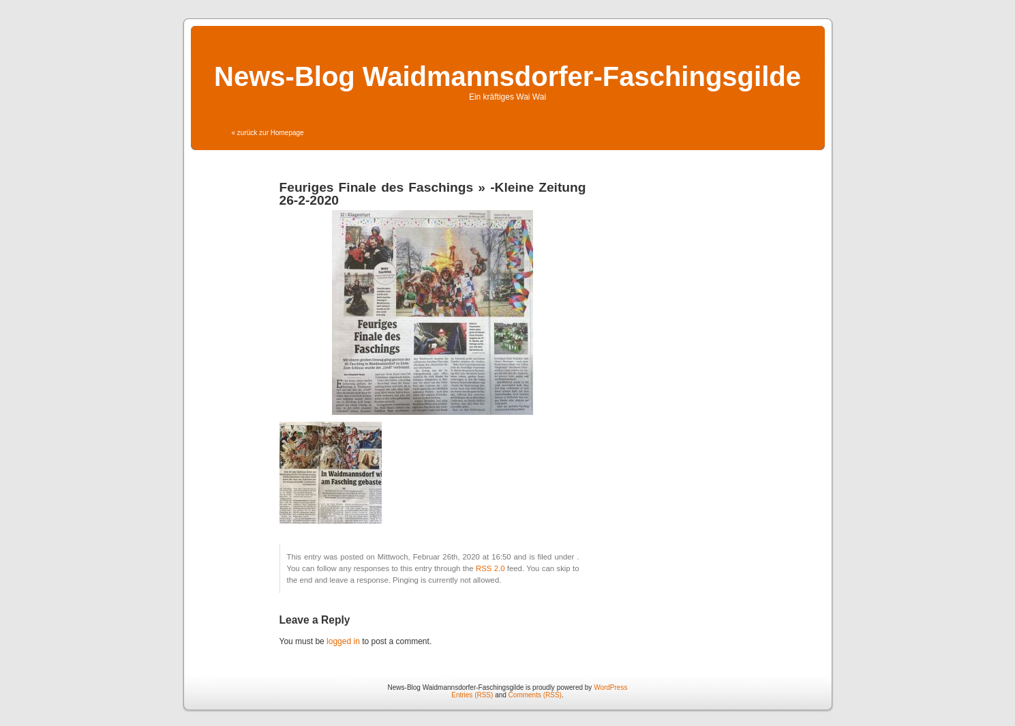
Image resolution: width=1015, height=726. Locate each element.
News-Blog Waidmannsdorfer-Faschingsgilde (507, 76)
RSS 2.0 (490, 568)
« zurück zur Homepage (268, 132)
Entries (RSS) (472, 695)
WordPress (610, 687)
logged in (343, 641)
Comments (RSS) (535, 695)
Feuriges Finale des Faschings (376, 187)
